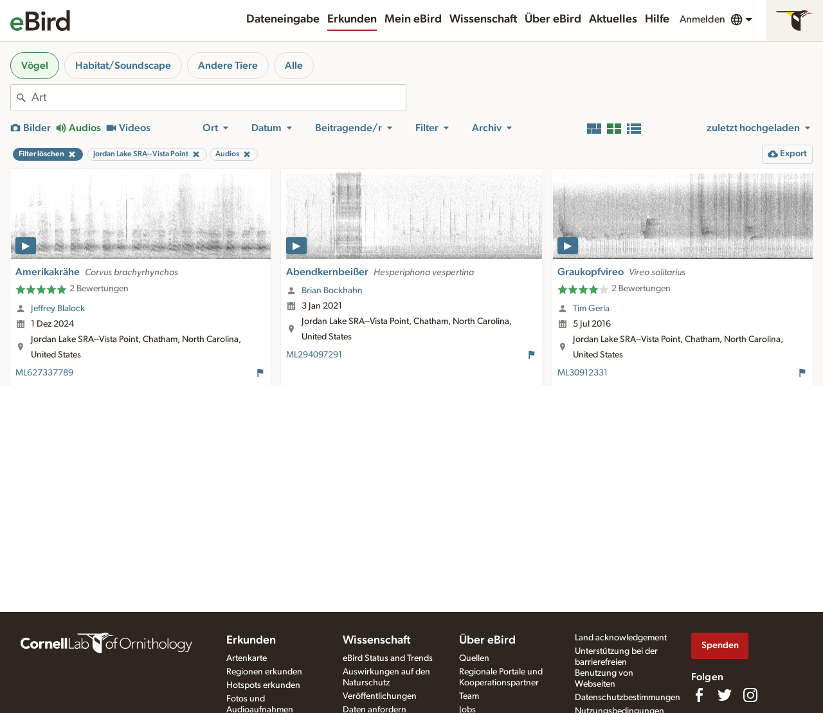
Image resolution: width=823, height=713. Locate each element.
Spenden (720, 645)
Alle (294, 65)
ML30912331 (582, 372)
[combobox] (219, 98)
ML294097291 (314, 354)
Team (469, 696)
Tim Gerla (591, 308)
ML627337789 (44, 372)
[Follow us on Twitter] (724, 695)
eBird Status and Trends (388, 658)
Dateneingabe (283, 19)
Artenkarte (246, 658)
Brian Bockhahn (332, 290)
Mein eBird (413, 19)
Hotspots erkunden (263, 685)
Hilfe (657, 19)
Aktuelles (613, 19)
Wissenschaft (483, 19)
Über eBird (553, 19)
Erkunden (352, 19)
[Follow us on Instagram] (750, 695)
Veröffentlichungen (380, 696)
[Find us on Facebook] (699, 695)
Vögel (34, 65)
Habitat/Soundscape (123, 65)
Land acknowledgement (621, 637)
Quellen (474, 658)
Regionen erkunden (264, 671)
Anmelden (702, 19)
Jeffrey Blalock (58, 308)
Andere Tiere (228, 65)
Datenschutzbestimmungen (627, 697)
